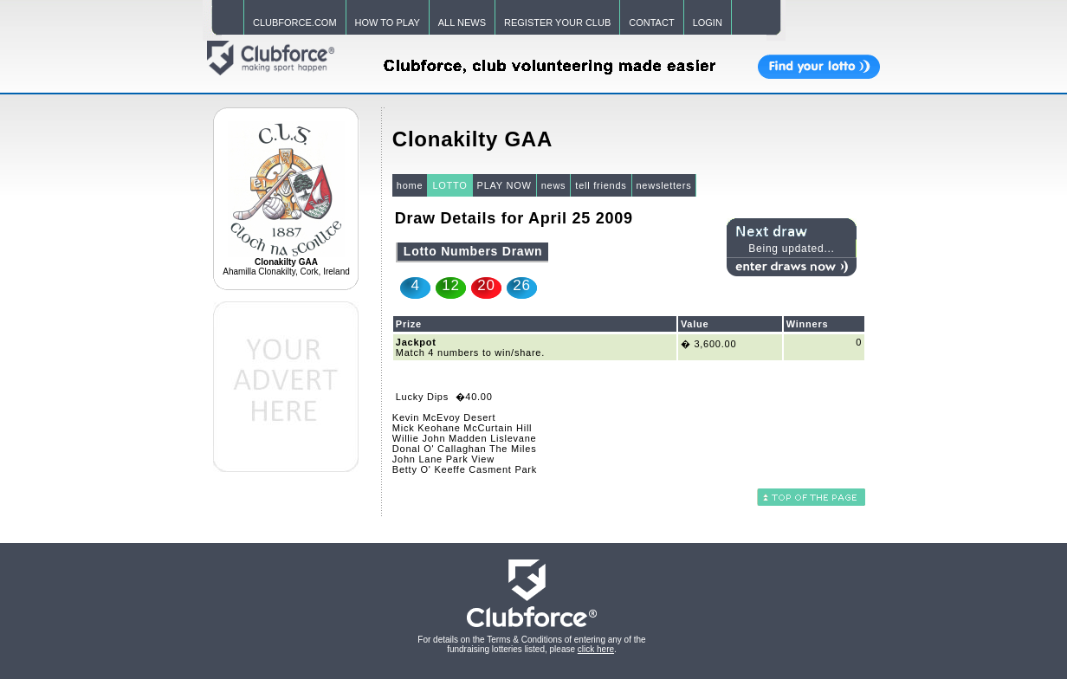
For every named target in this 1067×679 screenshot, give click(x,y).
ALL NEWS (462, 22)
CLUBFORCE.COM (295, 22)
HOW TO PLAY (387, 22)
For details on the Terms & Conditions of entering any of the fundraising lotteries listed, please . (531, 644)
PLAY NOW (504, 185)
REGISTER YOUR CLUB (557, 22)
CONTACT (651, 22)
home (410, 185)
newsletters (664, 185)
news (553, 185)
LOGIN (707, 22)
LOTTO (449, 185)
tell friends (600, 185)
